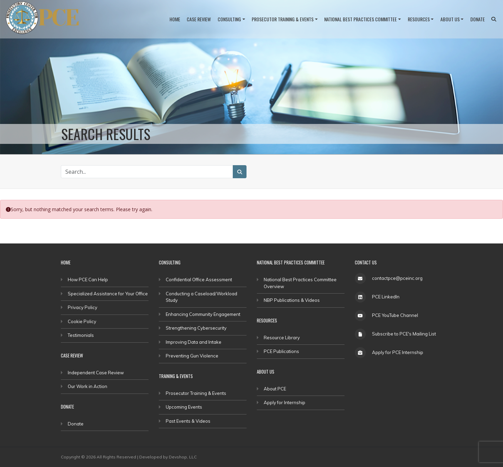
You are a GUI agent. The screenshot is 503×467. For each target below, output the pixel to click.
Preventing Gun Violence (192, 355)
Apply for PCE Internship (397, 352)
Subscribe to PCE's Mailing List (404, 334)
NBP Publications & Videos (292, 300)
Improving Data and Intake (193, 342)
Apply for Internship (284, 402)
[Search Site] (147, 171)
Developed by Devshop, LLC (168, 456)
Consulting (229, 19)
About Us (450, 19)
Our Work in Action (87, 386)
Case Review (199, 19)
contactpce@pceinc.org (397, 278)
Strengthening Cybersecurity (196, 328)
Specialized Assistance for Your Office (108, 293)
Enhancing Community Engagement (203, 314)
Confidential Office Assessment (199, 279)
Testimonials (81, 335)
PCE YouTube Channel (395, 315)
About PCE (275, 388)
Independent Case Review (96, 372)
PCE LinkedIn (386, 296)
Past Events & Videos (188, 421)
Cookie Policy (82, 321)
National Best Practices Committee (360, 19)
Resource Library (282, 337)
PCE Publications (281, 351)
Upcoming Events (184, 407)
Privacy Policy (82, 307)
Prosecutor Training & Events (283, 19)
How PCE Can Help (88, 279)
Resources (419, 19)
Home (175, 19)
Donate (477, 19)
